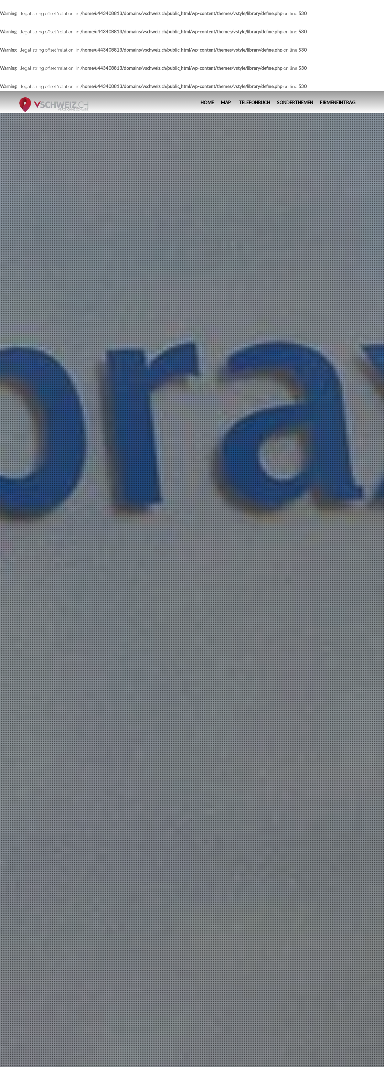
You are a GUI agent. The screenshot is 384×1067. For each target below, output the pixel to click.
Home (207, 102)
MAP (226, 102)
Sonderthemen (295, 102)
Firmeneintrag (337, 102)
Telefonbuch (254, 102)
